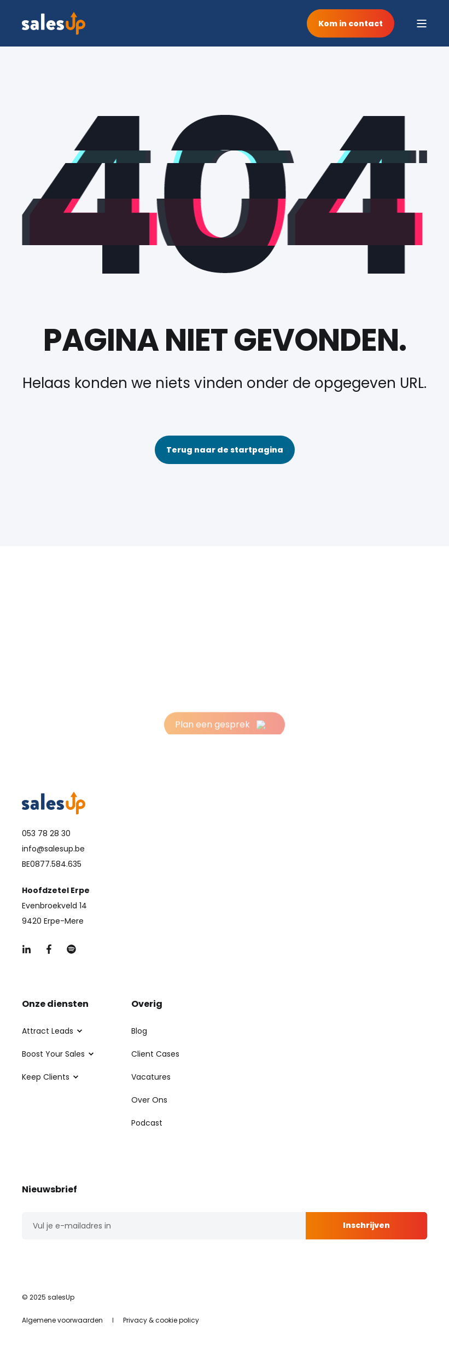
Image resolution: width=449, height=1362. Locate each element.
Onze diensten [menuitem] (55, 1005)
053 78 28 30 (46, 833)
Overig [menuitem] (146, 1005)
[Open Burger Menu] (422, 23)
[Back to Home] (53, 23)
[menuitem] (47, 1030)
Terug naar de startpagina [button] (224, 449)
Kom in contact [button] (350, 23)
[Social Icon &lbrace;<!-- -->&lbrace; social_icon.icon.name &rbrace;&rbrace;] (30, 949)
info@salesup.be (53, 848)
